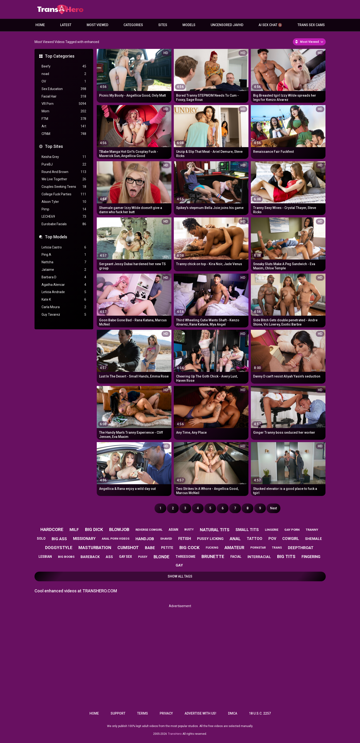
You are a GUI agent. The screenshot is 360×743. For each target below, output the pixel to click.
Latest (65, 25)
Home (40, 25)
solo (41, 538)
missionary (84, 538)
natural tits (214, 529)
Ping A (64, 255)
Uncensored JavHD (227, 25)
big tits (286, 556)
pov (272, 538)
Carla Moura (64, 307)
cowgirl (290, 538)
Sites (162, 25)
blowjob (119, 529)
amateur (234, 547)
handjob (144, 538)
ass (109, 557)
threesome (185, 556)
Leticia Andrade (64, 292)
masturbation (94, 547)
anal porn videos (115, 538)
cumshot (128, 547)
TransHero (175, 733)
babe (150, 547)
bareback (90, 557)
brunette (212, 556)
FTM (64, 119)
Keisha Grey (64, 157)
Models (188, 25)
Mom (64, 111)
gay (179, 565)
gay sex (125, 556)
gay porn (292, 529)
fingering (311, 556)
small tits (247, 529)
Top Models (56, 236)
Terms (142, 713)
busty (189, 529)
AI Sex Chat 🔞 (270, 25)
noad (64, 74)
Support (118, 713)
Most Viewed (97, 25)
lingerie (271, 529)
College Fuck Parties (64, 194)
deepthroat (301, 547)
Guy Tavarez (64, 315)
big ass (59, 538)
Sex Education (64, 89)
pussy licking (210, 539)
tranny (312, 529)
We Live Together (64, 179)
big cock (189, 547)
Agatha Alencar (64, 285)
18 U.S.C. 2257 (260, 713)
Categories (133, 25)
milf (74, 529)
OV (64, 81)
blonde (161, 556)
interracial (259, 557)
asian (173, 529)
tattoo (254, 538)
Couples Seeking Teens (64, 187)
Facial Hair (64, 96)
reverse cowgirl (149, 529)
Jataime (64, 270)
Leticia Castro (64, 247)
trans (277, 547)
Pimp (64, 209)
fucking (212, 547)
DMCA (232, 713)
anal (235, 538)
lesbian (45, 556)
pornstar (258, 547)
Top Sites (54, 146)
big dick (94, 529)
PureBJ (64, 164)
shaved (166, 538)
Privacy (166, 713)
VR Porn (64, 104)
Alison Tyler (64, 202)
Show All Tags (180, 576)
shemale (313, 539)
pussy (142, 556)
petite (167, 548)
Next (273, 508)
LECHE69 (64, 217)
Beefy (64, 66)
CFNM (64, 134)
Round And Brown (64, 172)
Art (64, 126)
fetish (184, 538)
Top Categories (59, 56)
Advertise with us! (200, 713)
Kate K (64, 300)
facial (235, 556)
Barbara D (64, 277)
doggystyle (58, 547)
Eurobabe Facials (64, 224)
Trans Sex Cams (311, 25)
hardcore (51, 529)
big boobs (66, 556)
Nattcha (64, 262)
